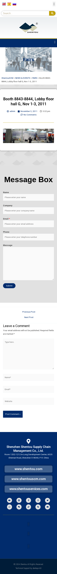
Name (6, 192)
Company (7, 205)
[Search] (52, 13)
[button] (54, 4)
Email (6, 219)
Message (7, 245)
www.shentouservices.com (28, 489)
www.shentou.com (28, 469)
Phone (6, 232)
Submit (9, 285)
